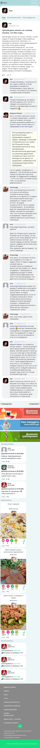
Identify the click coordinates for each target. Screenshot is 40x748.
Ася (10, 10)
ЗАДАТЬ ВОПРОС (9, 719)
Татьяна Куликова (17, 82)
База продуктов (29, 17)
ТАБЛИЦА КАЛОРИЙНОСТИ (12, 702)
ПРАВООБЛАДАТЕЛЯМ (10, 709)
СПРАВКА (6, 713)
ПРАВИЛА (15, 723)
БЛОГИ (6, 694)
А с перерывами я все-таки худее (22, 125)
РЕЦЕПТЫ (6, 691)
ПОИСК (6, 698)
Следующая (34, 404)
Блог (4, 17)
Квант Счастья (15, 381)
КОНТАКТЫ (18, 719)
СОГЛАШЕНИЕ (8, 723)
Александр (14, 187)
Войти (35, 3)
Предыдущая (6, 404)
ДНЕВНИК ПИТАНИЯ (9, 687)
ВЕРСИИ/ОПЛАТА (9, 715)
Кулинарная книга (14, 17)
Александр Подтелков (18, 227)
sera (11, 190)
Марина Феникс (16, 113)
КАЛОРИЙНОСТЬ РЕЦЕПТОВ (12, 706)
